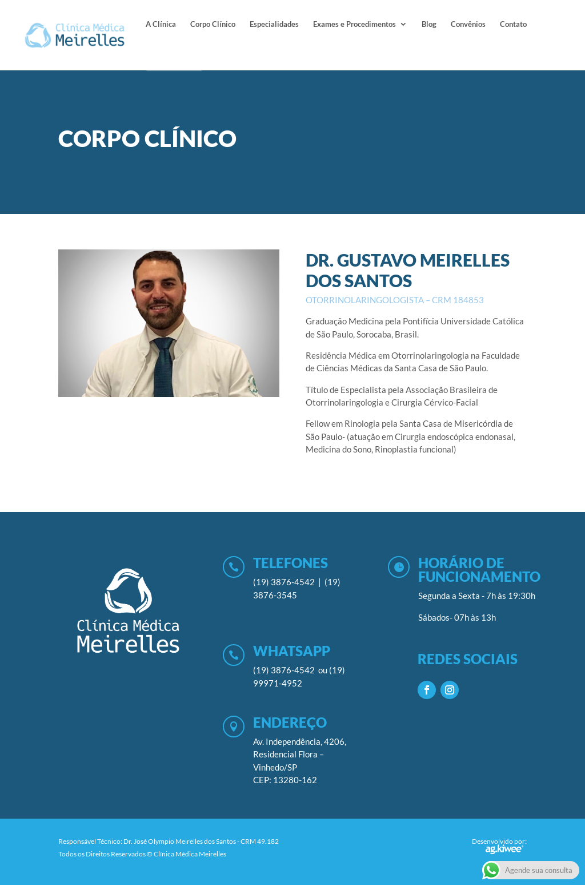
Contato (513, 24)
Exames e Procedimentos (354, 24)
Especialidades (274, 24)
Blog (429, 24)
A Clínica (161, 24)
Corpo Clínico (212, 24)
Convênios (468, 24)
